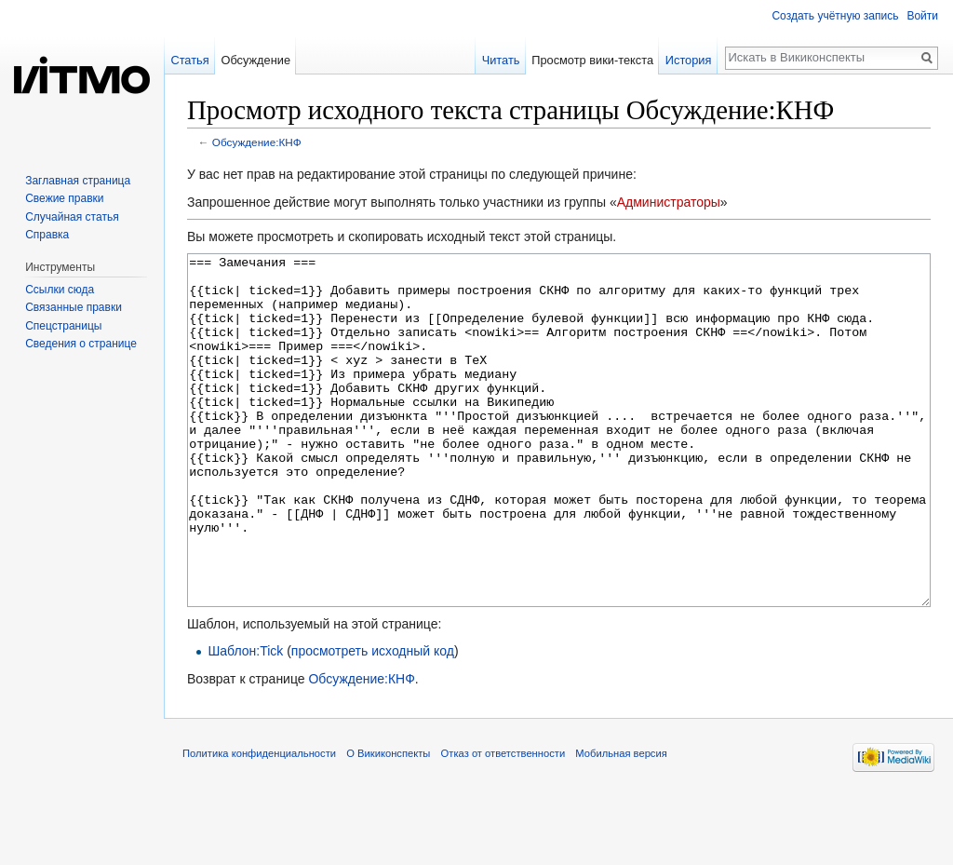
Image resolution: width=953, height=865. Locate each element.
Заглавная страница (77, 180)
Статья (189, 60)
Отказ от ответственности (503, 823)
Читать (501, 60)
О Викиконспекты (388, 823)
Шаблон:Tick (245, 720)
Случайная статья (71, 216)
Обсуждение (255, 60)
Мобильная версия (620, 823)
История (688, 60)
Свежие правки (64, 198)
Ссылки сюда (59, 289)
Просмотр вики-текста (592, 60)
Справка (47, 234)
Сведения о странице (81, 343)
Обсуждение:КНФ (257, 142)
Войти (922, 15)
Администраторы (668, 202)
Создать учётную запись (835, 15)
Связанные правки (73, 307)
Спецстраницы (63, 325)
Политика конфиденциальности (259, 823)
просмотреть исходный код (372, 720)
